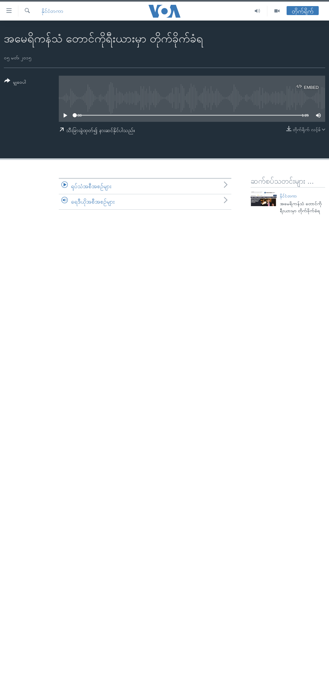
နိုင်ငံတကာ (52, 11)
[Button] (15, 82)
